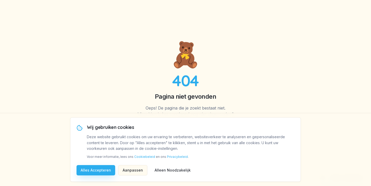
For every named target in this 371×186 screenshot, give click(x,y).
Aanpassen (133, 170)
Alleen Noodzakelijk (173, 170)
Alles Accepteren (96, 170)
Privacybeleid (177, 157)
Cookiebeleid (144, 157)
